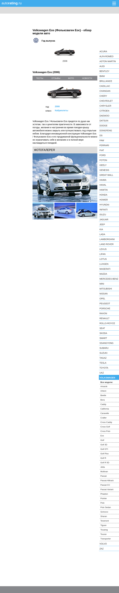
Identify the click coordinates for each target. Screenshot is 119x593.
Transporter (105, 539)
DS (100, 135)
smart (103, 338)
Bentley (104, 71)
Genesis (104, 170)
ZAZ (101, 548)
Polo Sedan (105, 507)
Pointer (103, 498)
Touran (103, 534)
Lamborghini (107, 239)
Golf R (103, 458)
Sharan (103, 516)
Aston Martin (107, 61)
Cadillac (104, 86)
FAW (101, 140)
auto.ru (12, 3)
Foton (103, 160)
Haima (102, 180)
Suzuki (103, 353)
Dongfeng (105, 130)
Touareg (104, 530)
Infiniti (103, 209)
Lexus (103, 249)
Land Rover (106, 244)
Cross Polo (105, 431)
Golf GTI (104, 449)
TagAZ (103, 358)
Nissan (103, 293)
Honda (103, 195)
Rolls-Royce (107, 323)
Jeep (102, 224)
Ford (102, 155)
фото (71, 78)
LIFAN (102, 254)
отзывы (55, 78)
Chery (103, 96)
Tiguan (103, 525)
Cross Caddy (106, 422)
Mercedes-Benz (108, 279)
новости (87, 78)
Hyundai (104, 204)
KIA (101, 229)
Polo (102, 503)
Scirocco (104, 512)
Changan (104, 91)
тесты (39, 78)
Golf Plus (104, 453)
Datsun (103, 120)
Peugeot (104, 303)
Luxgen (103, 264)
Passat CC (105, 485)
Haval (102, 185)
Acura (103, 51)
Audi (102, 66)
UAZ (101, 372)
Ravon (103, 313)
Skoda (103, 333)
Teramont (104, 521)
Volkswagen (107, 377)
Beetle (103, 395)
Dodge (103, 125)
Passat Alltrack (107, 480)
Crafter (103, 418)
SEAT (102, 328)
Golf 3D (103, 444)
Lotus (103, 259)
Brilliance (105, 81)
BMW (102, 76)
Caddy (103, 404)
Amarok (103, 386)
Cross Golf (105, 427)
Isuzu (102, 214)
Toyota (103, 368)
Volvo (103, 543)
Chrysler (105, 106)
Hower (103, 199)
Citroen (104, 111)
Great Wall (106, 175)
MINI (101, 284)
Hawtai (103, 190)
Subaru (103, 348)
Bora (102, 400)
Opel (102, 298)
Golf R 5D (104, 462)
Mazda (103, 274)
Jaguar (103, 219)
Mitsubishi (105, 288)
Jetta (102, 467)
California (104, 409)
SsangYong (106, 343)
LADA (102, 234)
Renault (104, 318)
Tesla (102, 363)
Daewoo (104, 115)
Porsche (104, 308)
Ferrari (104, 145)
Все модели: (106, 382)
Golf (102, 440)
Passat (103, 476)
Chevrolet (106, 101)
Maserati (104, 269)
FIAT (101, 150)
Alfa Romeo (106, 56)
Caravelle (104, 413)
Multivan (104, 471)
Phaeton (104, 494)
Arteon (103, 391)
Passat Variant (106, 489)
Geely (103, 165)
